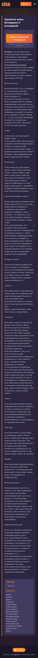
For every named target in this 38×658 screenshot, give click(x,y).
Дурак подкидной (11, 609)
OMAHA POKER (11, 628)
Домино (8, 599)
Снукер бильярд (11, 621)
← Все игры (10, 586)
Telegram (19, 650)
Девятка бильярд (11, 619)
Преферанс (10, 602)
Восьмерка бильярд (12, 616)
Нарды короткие (11, 607)
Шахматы (9, 597)
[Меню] (34, 4)
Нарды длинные (11, 604)
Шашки (8, 594)
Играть (26, 4)
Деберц (8, 631)
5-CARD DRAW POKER (13, 626)
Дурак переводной (12, 611)
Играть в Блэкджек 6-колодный (19, 38)
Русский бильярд (11, 614)
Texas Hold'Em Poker (13, 624)
